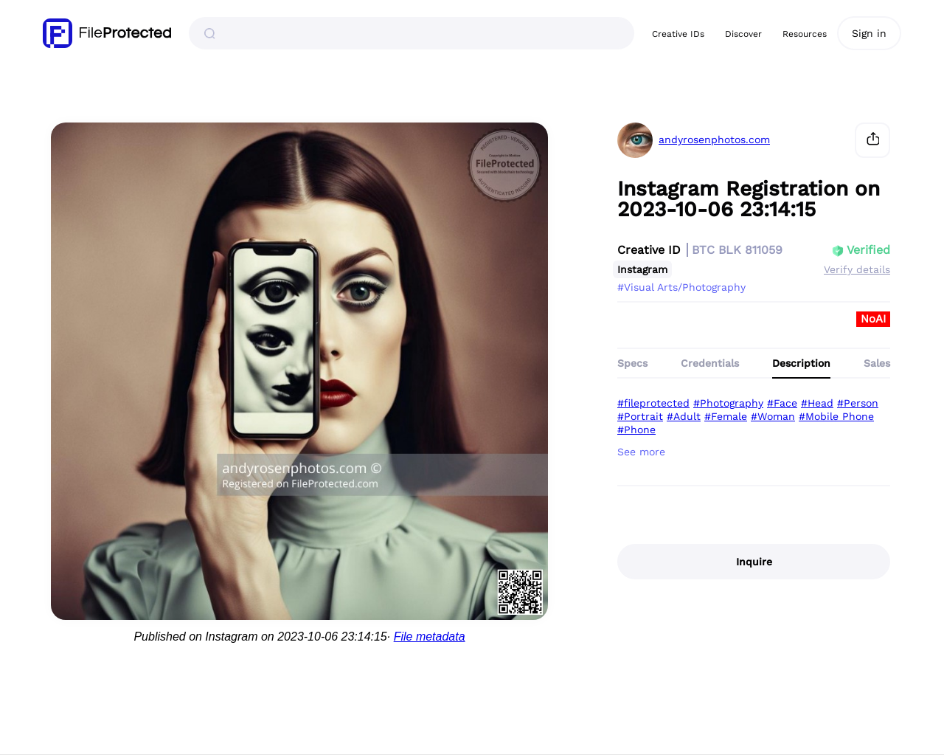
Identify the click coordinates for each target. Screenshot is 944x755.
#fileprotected (653, 403)
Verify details (857, 269)
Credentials (710, 363)
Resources (804, 34)
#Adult (684, 416)
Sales (877, 363)
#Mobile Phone (836, 416)
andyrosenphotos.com (714, 139)
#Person (857, 403)
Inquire (754, 562)
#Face (782, 403)
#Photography (728, 403)
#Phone (636, 429)
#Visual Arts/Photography (681, 287)
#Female (725, 416)
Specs (632, 363)
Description (801, 363)
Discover (743, 34)
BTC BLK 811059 (737, 250)
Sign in (869, 33)
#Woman (773, 416)
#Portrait (640, 416)
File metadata (429, 636)
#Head (817, 403)
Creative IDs (678, 34)
